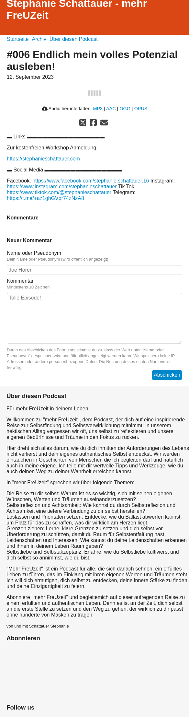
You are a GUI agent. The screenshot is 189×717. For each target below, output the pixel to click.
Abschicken (167, 375)
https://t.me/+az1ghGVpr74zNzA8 (45, 198)
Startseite (18, 39)
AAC (111, 108)
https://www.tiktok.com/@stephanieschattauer (59, 192)
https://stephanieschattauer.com (43, 158)
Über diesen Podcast (74, 39)
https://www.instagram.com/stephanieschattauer (62, 186)
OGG (124, 108)
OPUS (141, 108)
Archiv (39, 39)
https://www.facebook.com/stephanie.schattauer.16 (90, 180)
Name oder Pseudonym (34, 253)
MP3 (98, 108)
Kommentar (20, 281)
